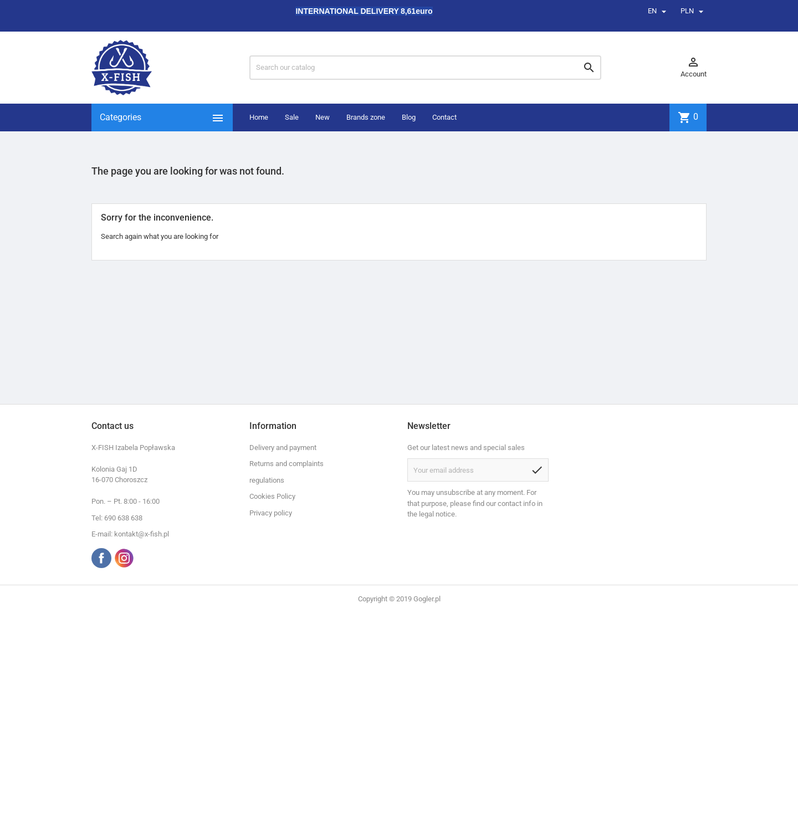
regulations (266, 480)
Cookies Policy (272, 496)
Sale (292, 117)
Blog (409, 117)
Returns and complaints (286, 463)
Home (258, 117)
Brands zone (365, 117)
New (322, 117)
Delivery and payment (282, 447)
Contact (444, 117)
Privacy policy (270, 513)
